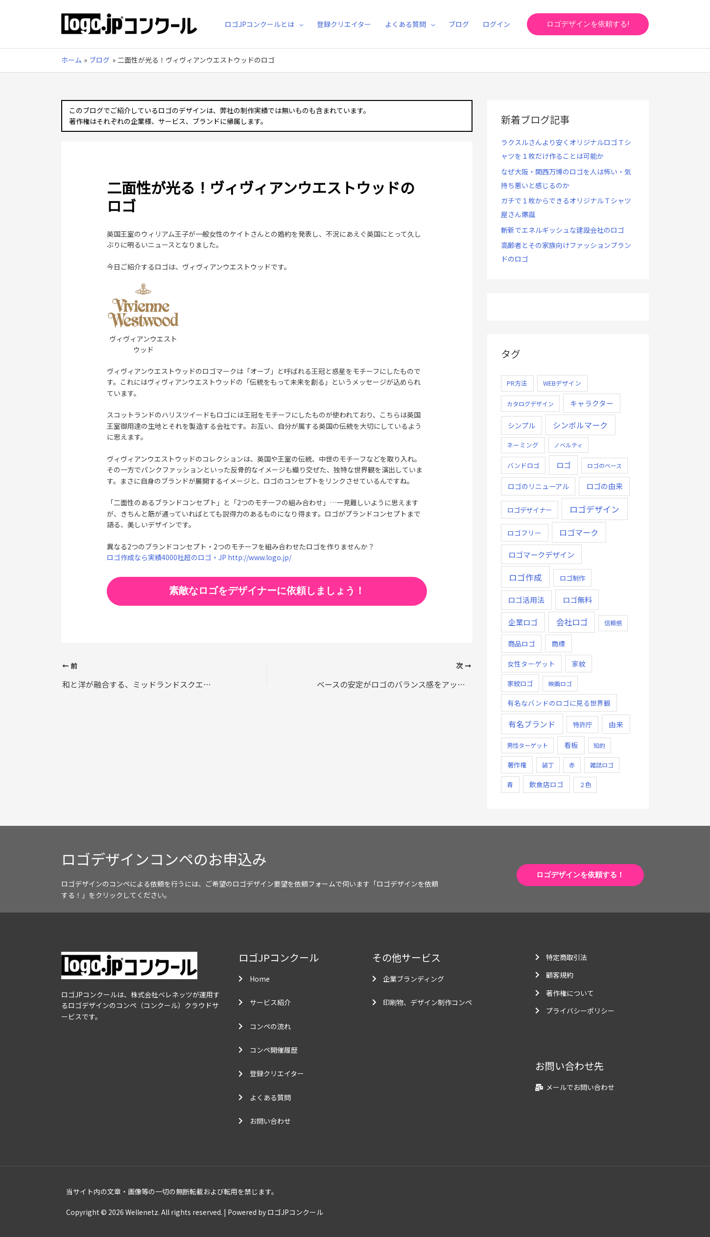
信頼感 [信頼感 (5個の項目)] (613, 622)
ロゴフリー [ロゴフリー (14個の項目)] (524, 533)
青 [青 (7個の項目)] (510, 784)
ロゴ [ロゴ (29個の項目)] (563, 465)
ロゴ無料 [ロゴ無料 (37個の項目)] (577, 599)
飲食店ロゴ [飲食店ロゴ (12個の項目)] (546, 784)
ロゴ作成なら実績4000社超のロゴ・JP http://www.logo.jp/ (199, 557)
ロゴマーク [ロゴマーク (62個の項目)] (578, 532)
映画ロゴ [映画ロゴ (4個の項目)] (560, 683)
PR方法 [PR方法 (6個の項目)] (517, 383)
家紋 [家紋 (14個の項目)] (579, 663)
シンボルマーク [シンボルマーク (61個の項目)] (580, 425)
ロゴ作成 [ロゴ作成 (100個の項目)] (525, 577)
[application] (298, 24)
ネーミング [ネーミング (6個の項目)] (523, 444)
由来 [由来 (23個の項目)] (616, 724)
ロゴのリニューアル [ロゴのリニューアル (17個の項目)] (538, 486)
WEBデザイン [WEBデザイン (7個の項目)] (562, 383)
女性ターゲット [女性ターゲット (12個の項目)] (531, 663)
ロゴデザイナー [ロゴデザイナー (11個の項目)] (529, 510)
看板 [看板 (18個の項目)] (571, 745)
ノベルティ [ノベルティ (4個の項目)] (568, 445)
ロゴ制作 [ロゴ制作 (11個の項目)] (572, 578)
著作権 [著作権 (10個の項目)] (516, 764)
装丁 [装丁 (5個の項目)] (548, 765)
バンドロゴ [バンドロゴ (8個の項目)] (523, 465)
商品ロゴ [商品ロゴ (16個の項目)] (521, 643)
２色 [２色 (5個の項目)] (585, 784)
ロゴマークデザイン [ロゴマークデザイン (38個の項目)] (541, 554)
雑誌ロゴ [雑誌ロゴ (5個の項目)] (602, 765)
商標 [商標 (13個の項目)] (558, 643)
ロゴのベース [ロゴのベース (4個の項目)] (604, 465)
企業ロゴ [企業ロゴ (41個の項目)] (523, 622)
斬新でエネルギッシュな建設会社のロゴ (562, 230)
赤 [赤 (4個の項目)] (572, 765)
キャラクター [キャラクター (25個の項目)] (592, 403)
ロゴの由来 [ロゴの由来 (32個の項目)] (604, 486)
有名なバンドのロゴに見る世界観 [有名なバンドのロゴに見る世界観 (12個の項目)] (559, 703)
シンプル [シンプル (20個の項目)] (521, 425)
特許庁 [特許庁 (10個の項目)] (582, 724)
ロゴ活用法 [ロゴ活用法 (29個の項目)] (526, 599)
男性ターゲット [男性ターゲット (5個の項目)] (527, 745)
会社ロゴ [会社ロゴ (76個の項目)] (572, 622)
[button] (588, 24)
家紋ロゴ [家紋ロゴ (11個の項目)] (520, 683)
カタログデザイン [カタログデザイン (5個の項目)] (530, 403)
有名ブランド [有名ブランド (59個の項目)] (531, 724)
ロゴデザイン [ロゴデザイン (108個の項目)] (594, 509)
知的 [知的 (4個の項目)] (599, 745)
